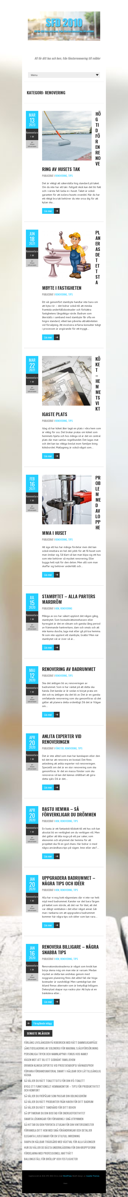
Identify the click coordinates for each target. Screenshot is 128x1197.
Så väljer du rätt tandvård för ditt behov (50, 1107)
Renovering (61, 176)
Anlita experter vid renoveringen (61, 739)
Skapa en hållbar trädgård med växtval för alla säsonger (59, 1142)
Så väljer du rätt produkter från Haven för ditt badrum (58, 1101)
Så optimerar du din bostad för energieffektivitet (54, 1113)
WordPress (67, 1176)
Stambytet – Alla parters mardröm (68, 599)
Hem (57, 608)
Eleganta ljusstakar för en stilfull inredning (52, 1136)
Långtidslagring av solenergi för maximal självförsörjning (61, 1048)
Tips (70, 176)
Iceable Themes (92, 1176)
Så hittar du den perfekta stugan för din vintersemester (59, 1124)
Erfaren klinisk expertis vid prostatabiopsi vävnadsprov (59, 1065)
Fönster (59, 748)
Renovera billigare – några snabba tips (70, 949)
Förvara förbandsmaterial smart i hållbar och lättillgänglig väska (62, 1073)
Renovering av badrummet (69, 668)
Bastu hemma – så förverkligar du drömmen (69, 811)
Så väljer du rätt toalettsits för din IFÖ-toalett (54, 1080)
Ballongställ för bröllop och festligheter (51, 1159)
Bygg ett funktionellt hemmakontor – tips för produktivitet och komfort (62, 1088)
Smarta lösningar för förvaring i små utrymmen (53, 1119)
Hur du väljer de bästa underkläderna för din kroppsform (59, 1147)
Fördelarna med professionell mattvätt (48, 1153)
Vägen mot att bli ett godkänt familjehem (49, 1059)
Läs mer (48, 211)
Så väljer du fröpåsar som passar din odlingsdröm (55, 1096)
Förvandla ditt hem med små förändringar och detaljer (58, 1130)
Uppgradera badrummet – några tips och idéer (68, 880)
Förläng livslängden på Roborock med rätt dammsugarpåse (60, 1042)
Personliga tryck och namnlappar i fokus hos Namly (56, 1054)
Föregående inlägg (43, 1023)
